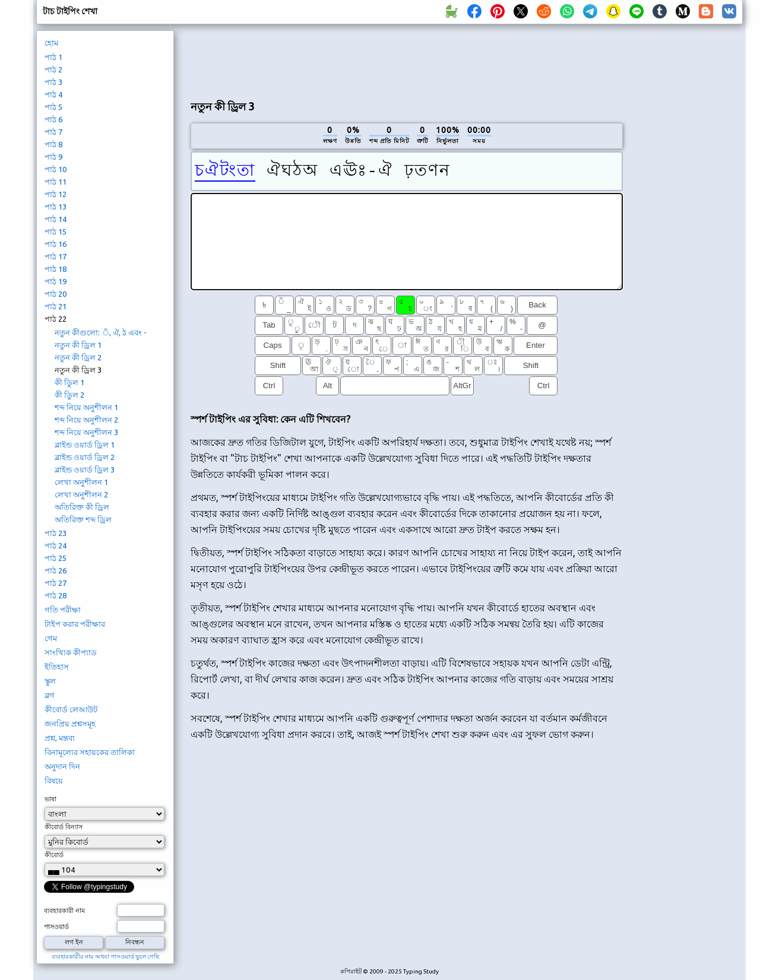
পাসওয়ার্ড (56, 926)
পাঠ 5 (53, 107)
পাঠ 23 (55, 533)
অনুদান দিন (62, 766)
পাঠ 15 (55, 231)
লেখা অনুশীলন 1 (81, 482)
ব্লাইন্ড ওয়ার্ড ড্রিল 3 (85, 469)
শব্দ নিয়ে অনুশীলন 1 (86, 407)
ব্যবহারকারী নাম (64, 910)
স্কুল (50, 681)
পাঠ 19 (55, 281)
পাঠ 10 (55, 169)
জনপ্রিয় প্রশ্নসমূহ (70, 723)
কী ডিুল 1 (69, 382)
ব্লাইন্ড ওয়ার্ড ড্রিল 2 (85, 457)
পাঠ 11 (55, 181)
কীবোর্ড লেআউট (71, 709)
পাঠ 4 (53, 94)
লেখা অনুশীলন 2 (81, 494)
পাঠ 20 (55, 294)
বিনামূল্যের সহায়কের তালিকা (90, 752)
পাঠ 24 (55, 545)
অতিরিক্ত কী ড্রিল (82, 507)
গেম (51, 638)
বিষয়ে (54, 780)
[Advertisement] (407, 60)
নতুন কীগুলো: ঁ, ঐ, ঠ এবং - (101, 332)
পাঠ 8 (53, 144)
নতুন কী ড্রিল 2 (78, 357)
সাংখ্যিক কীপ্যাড (71, 652)
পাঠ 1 (53, 57)
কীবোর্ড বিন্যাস (64, 826)
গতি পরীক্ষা (63, 609)
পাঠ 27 (55, 583)
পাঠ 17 (55, 256)
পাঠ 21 (55, 306)
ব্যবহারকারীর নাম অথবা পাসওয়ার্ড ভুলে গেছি (105, 956)
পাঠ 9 (53, 157)
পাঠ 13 (55, 206)
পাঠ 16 (55, 244)
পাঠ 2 (53, 69)
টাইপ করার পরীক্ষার (75, 624)
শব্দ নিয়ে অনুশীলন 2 (86, 420)
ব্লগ (50, 695)
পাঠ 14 (55, 219)
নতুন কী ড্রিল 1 (78, 345)
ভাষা (50, 799)
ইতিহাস (57, 666)
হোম (51, 43)
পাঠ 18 (55, 269)
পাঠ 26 (55, 570)
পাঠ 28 (55, 595)
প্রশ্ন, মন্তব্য (60, 738)
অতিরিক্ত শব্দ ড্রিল (83, 519)
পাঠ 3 (53, 82)
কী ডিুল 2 (69, 395)
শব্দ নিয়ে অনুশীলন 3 (86, 432)
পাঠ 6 (53, 119)
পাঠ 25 (55, 558)
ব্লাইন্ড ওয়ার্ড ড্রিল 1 (85, 444)
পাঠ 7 (53, 132)
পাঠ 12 (55, 194)
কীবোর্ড (54, 854)
